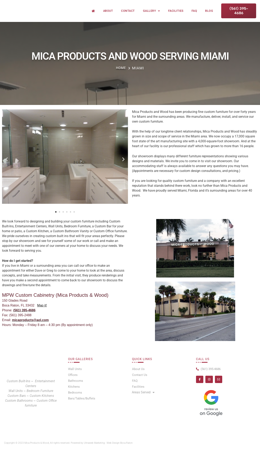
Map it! (42, 308)
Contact (128, 14)
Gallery (151, 14)
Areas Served (143, 393)
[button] (6, 161)
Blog (209, 14)
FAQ (194, 14)
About (108, 14)
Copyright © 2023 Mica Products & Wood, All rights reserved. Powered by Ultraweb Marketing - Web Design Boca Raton (72, 443)
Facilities (175, 14)
